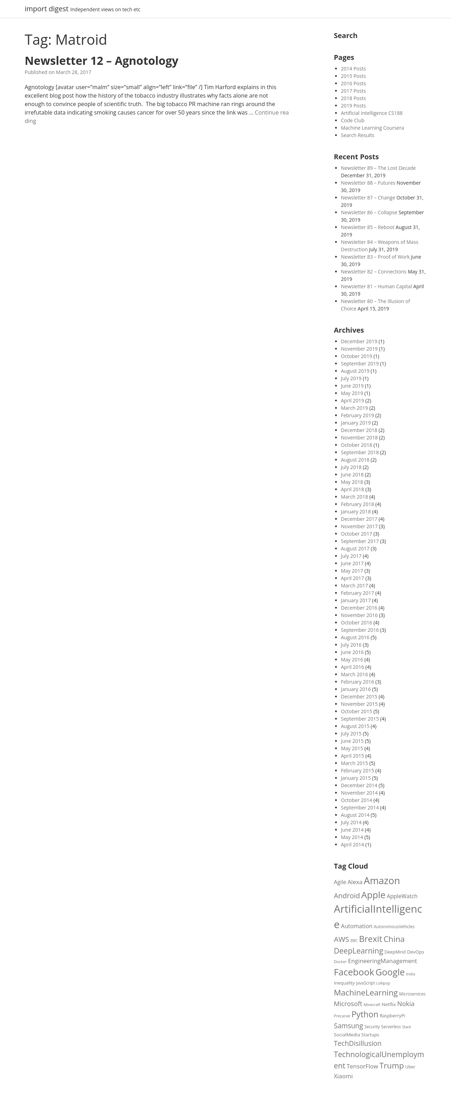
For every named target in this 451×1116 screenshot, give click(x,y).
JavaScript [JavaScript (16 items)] (365, 983)
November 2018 (359, 437)
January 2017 (356, 600)
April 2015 (352, 755)
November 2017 (359, 526)
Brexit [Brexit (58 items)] (370, 938)
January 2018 (356, 511)
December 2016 (359, 607)
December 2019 (359, 341)
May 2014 (352, 837)
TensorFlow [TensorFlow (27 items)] (362, 1066)
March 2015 (354, 763)
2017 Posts (353, 90)
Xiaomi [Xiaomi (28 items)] (343, 1076)
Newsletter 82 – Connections (374, 271)
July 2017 (351, 556)
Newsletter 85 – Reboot (368, 227)
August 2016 (355, 637)
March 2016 (354, 674)
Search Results (358, 135)
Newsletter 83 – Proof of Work (375, 256)
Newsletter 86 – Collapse (369, 212)
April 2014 (352, 844)
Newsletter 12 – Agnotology (101, 60)
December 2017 (359, 519)
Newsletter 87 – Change (368, 197)
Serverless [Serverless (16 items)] (391, 1026)
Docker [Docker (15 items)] (340, 961)
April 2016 (352, 667)
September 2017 (360, 541)
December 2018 (359, 430)
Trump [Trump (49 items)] (391, 1065)
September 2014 (360, 807)
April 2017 (352, 578)
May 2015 (352, 748)
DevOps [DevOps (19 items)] (415, 952)
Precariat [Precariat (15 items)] (342, 1015)
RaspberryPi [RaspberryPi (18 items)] (392, 1015)
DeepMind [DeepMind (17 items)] (395, 952)
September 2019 (360, 363)
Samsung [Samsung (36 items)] (348, 1025)
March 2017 (354, 585)
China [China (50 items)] (393, 938)
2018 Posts (353, 98)
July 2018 (351, 467)
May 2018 (352, 482)
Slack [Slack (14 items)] (406, 1026)
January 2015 (356, 778)
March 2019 (354, 408)
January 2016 (356, 689)
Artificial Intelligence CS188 (372, 113)
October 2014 (356, 800)
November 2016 (359, 615)
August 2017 (355, 548)
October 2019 (356, 356)
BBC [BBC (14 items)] (354, 940)
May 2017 (352, 570)
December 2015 (359, 696)
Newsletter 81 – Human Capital (376, 286)
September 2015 (360, 718)
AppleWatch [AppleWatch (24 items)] (402, 896)
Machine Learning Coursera (372, 127)
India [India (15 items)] (410, 973)
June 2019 (352, 385)
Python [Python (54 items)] (365, 1014)
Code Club (353, 120)
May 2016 (352, 659)
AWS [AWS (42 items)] (342, 939)
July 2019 (351, 378)
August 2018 (355, 459)
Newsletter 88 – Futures (368, 182)
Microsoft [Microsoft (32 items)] (348, 1003)
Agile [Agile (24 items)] (340, 882)
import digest (46, 8)
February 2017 (357, 593)
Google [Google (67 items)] (390, 972)
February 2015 (357, 770)
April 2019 (352, 400)
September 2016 (360, 630)
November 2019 (359, 348)
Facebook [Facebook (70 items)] (354, 972)
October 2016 (356, 622)
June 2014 (352, 829)
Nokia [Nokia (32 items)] (405, 1003)
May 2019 (352, 393)
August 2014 (355, 815)
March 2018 (354, 496)
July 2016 (351, 644)
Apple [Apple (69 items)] (373, 894)
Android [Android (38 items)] (347, 895)
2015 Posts (353, 76)
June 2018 (352, 474)
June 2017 (352, 563)
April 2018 (352, 489)
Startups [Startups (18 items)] (370, 1034)
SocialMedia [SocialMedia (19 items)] (347, 1034)
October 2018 (356, 445)
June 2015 (352, 741)
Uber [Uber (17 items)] (410, 1067)
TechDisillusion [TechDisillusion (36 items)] (358, 1043)
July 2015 (351, 733)
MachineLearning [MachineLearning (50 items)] (366, 992)
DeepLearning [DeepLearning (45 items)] (358, 950)
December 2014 (359, 785)
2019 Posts (353, 105)
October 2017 (356, 533)
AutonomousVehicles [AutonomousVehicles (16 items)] (394, 926)
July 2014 (351, 822)
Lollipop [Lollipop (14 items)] (383, 983)
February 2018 (357, 504)
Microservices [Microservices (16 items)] (412, 994)
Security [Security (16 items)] (372, 1026)
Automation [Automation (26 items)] (357, 926)
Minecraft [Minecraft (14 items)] (372, 1004)
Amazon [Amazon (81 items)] (382, 880)
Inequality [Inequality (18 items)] (344, 983)
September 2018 (360, 452)
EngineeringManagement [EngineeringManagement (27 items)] (382, 961)
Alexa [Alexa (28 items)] (355, 882)
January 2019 (356, 422)
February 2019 (357, 415)
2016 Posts (353, 83)
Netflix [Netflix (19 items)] (389, 1004)
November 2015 (359, 704)
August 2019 (355, 371)
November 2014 (359, 792)
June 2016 (352, 652)
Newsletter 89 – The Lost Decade (378, 168)
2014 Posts (353, 68)
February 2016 (357, 681)
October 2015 (356, 711)
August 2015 (355, 726)
